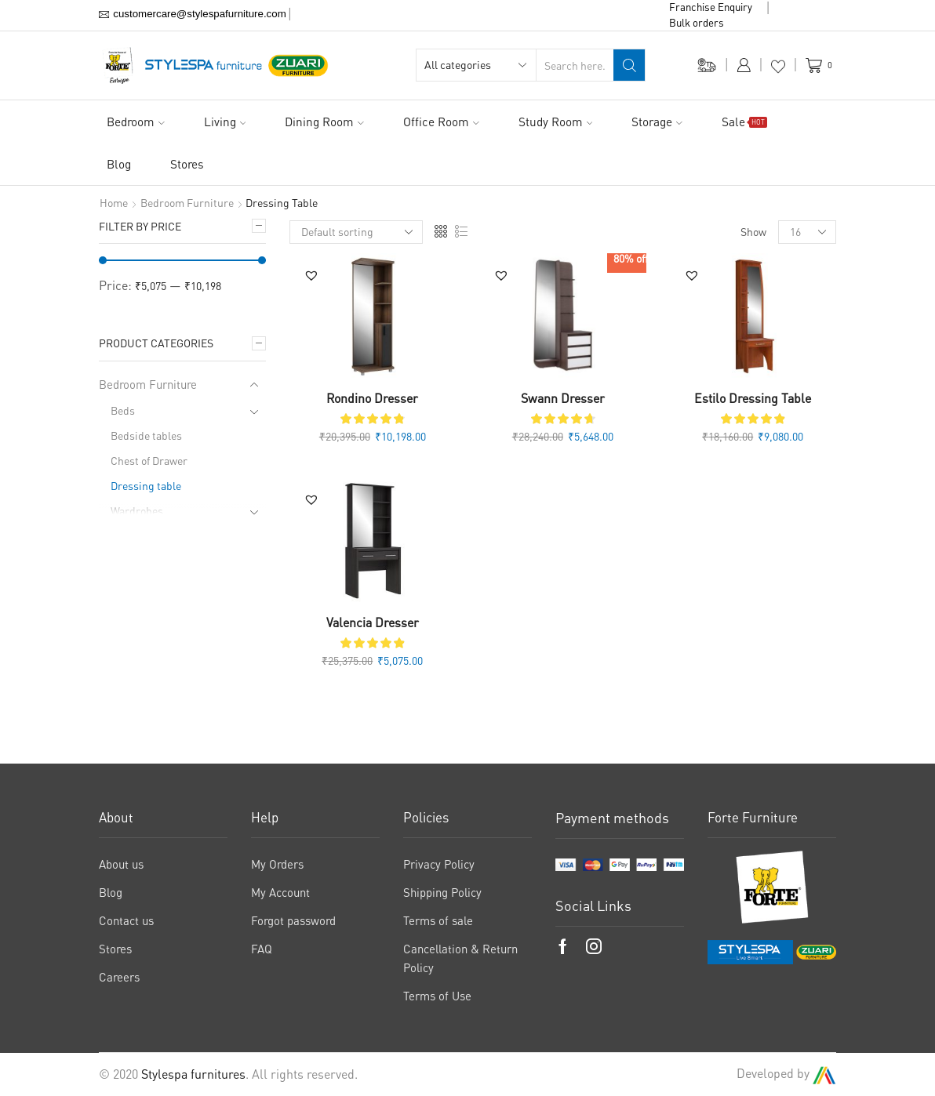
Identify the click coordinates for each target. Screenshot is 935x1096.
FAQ (261, 949)
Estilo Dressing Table (752, 398)
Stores (187, 164)
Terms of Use (437, 996)
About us (121, 864)
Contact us (126, 920)
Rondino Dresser (372, 398)
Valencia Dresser (372, 622)
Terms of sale (438, 920)
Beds (123, 410)
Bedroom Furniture (187, 202)
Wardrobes (137, 510)
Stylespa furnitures (193, 1074)
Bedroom (136, 121)
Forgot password (293, 920)
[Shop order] (356, 232)
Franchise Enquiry (710, 7)
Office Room (441, 121)
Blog (119, 164)
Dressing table (146, 485)
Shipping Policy (442, 892)
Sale (744, 121)
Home (114, 202)
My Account (280, 892)
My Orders (277, 864)
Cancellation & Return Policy (460, 958)
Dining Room (324, 121)
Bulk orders (696, 22)
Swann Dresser (563, 398)
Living (225, 121)
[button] (311, 275)
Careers (119, 977)
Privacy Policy (439, 864)
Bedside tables (146, 435)
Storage (656, 121)
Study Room (555, 121)
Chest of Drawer (149, 460)
